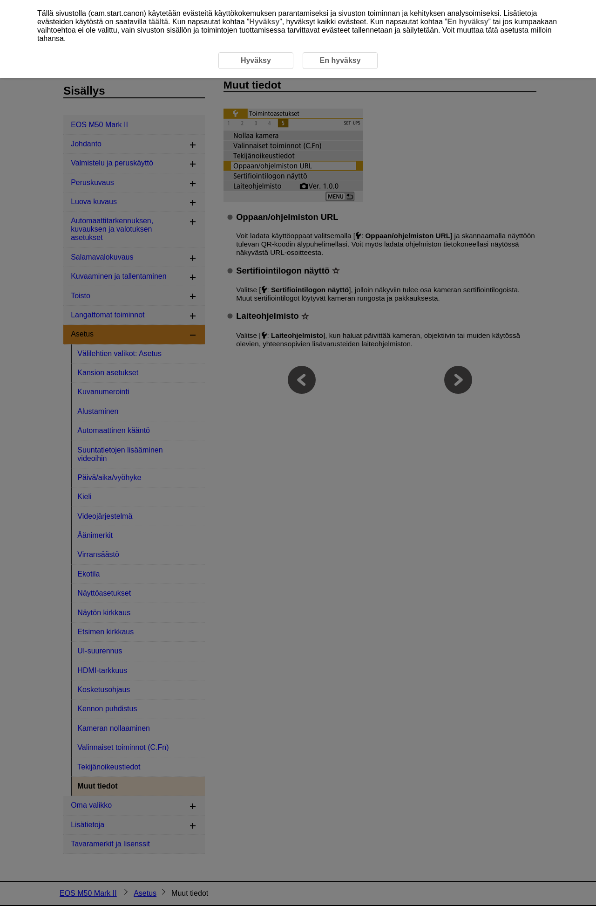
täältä (158, 22)
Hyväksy (264, 22)
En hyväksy (467, 22)
